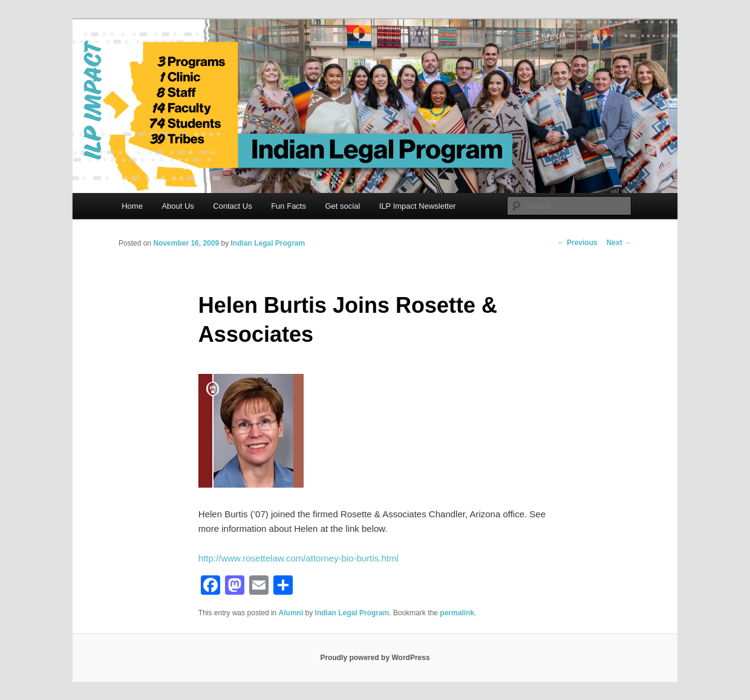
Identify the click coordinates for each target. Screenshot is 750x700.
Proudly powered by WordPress (374, 657)
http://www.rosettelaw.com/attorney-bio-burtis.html (298, 558)
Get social (342, 206)
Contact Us (232, 206)
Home (132, 206)
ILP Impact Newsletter (417, 206)
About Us (177, 206)
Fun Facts (288, 206)
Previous (578, 242)
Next (619, 242)
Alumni (291, 613)
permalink (457, 613)
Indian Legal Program (267, 243)
